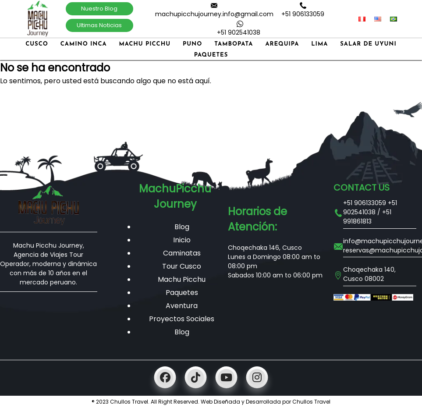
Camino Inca (83, 44)
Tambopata (233, 44)
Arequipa (282, 44)
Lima (319, 44)
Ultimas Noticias (99, 25)
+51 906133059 (302, 14)
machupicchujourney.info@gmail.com (214, 14)
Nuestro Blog (99, 8)
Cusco (36, 44)
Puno (192, 44)
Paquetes (211, 55)
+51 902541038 (238, 32)
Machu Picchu (144, 44)
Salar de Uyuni (368, 44)
